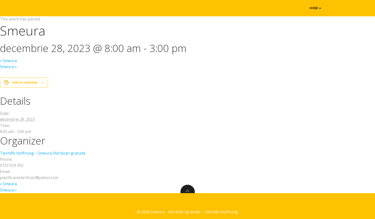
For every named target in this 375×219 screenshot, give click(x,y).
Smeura (8, 60)
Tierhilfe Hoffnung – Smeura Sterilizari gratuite (42, 153)
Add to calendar (25, 82)
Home (316, 8)
